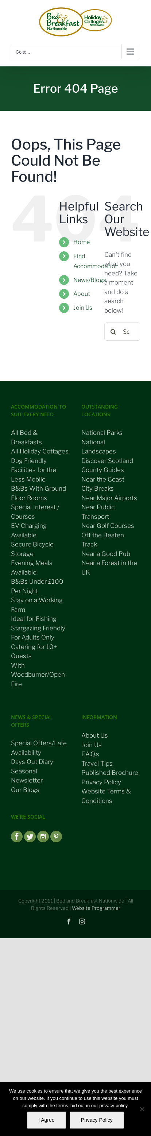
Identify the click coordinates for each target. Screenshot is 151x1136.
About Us (94, 735)
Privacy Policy (101, 782)
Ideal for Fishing (34, 618)
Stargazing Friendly (38, 628)
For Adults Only (32, 637)
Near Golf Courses (107, 525)
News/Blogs (89, 280)
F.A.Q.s (90, 754)
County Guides (102, 470)
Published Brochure (109, 772)
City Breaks (97, 488)
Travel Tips (97, 763)
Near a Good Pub (105, 553)
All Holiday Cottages (40, 451)
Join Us (82, 307)
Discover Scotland (107, 460)
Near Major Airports (109, 498)
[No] (142, 1109)
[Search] (113, 331)
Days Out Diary (32, 761)
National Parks (102, 432)
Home (81, 242)
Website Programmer (96, 908)
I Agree (46, 1120)
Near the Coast (102, 479)
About (81, 293)
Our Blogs (25, 789)
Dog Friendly (29, 460)
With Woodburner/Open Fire (38, 675)
